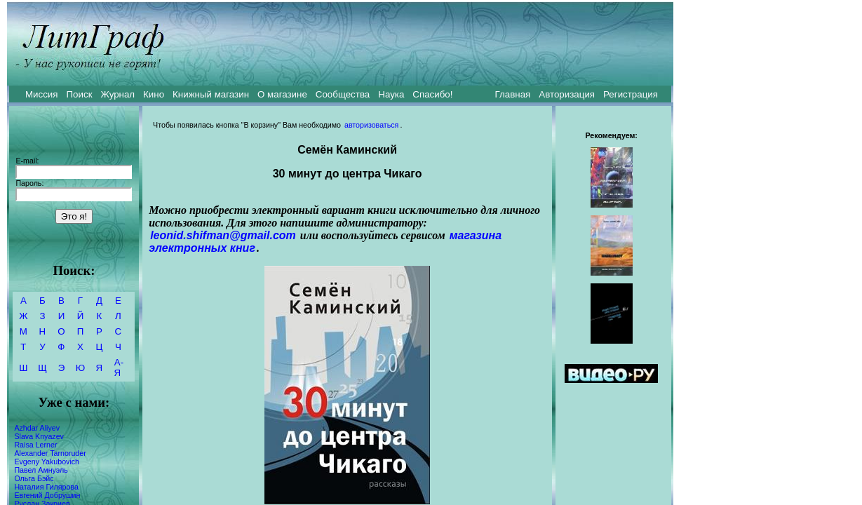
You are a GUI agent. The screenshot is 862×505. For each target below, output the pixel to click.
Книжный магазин (211, 94)
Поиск (80, 94)
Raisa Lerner (35, 444)
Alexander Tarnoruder (50, 453)
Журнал (117, 94)
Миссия (41, 94)
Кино (153, 94)
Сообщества (343, 94)
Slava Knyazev (39, 436)
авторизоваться (371, 125)
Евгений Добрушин (47, 495)
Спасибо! (432, 94)
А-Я (118, 367)
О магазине (282, 94)
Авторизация (567, 94)
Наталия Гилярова (46, 487)
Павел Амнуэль (40, 470)
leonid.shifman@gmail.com (223, 235)
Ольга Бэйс (33, 478)
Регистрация (630, 94)
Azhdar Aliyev (37, 428)
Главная (513, 94)
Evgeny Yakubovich (46, 461)
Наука (391, 94)
